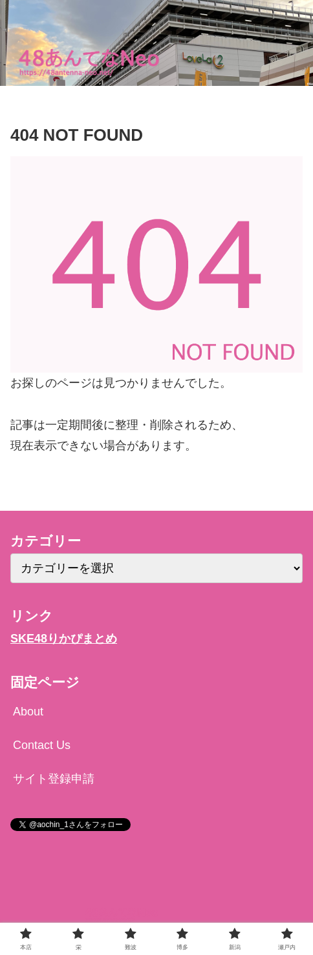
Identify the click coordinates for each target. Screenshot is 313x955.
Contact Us (41, 745)
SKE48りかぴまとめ (63, 638)
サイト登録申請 (53, 778)
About (28, 711)
